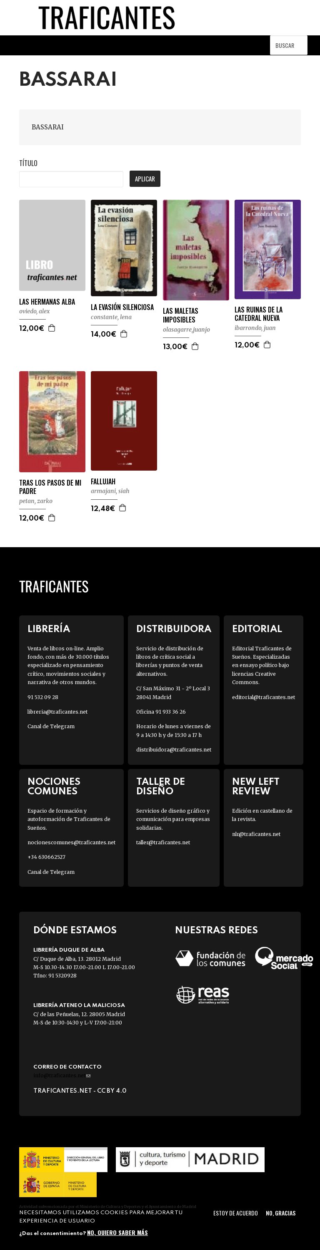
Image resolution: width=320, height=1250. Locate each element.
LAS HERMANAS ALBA (47, 302)
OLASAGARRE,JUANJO (186, 329)
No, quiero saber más (117, 1232)
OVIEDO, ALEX (34, 311)
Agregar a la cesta (52, 328)
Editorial (257, 629)
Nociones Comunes (54, 786)
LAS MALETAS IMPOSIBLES (180, 315)
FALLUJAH (103, 481)
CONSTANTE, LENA (111, 317)
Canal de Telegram (51, 726)
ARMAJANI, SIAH (110, 491)
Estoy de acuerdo (235, 1212)
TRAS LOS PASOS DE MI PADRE (50, 487)
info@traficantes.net (61, 1075)
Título (28, 163)
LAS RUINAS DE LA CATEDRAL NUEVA (258, 314)
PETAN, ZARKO (35, 501)
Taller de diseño (160, 786)
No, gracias (280, 1212)
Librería (49, 629)
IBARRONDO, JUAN (255, 328)
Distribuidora (173, 629)
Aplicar (145, 178)
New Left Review (256, 786)
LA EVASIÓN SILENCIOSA (122, 307)
